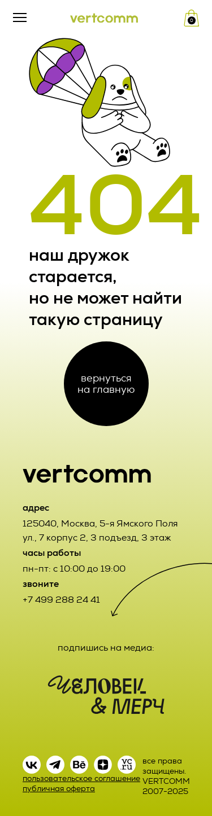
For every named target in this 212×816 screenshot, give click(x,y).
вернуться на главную (106, 383)
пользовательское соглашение (81, 778)
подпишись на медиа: (106, 647)
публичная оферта (59, 788)
